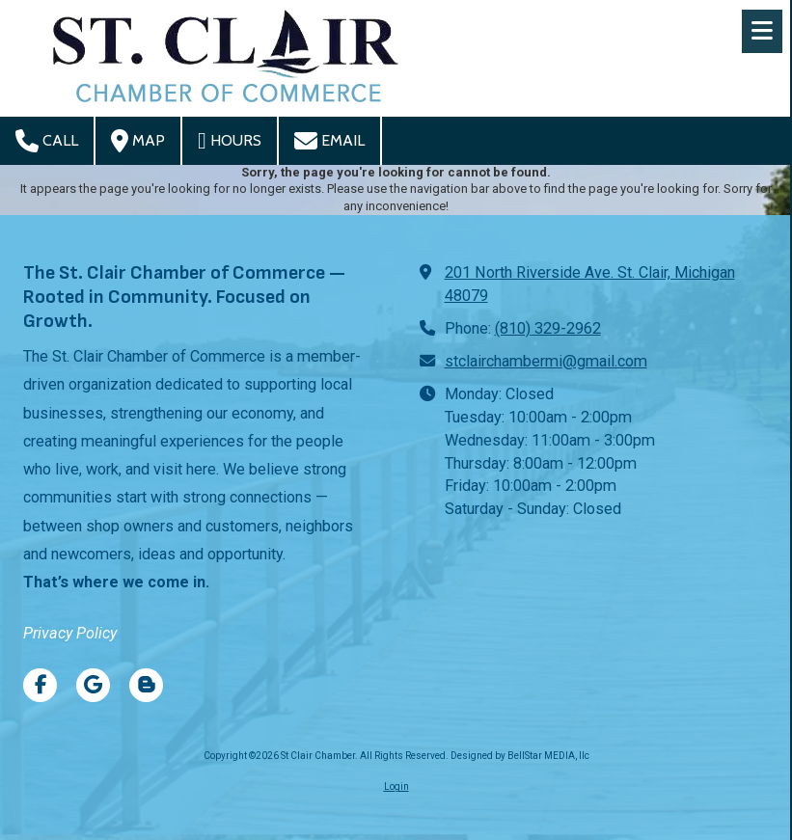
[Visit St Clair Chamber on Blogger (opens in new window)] (146, 685)
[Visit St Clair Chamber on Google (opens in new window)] (93, 685)
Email (329, 140)
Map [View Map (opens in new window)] (138, 140)
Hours (229, 140)
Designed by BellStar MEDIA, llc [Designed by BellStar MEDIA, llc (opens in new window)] (520, 755)
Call (46, 140)
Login (396, 786)
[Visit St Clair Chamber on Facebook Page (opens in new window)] (40, 685)
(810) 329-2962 (548, 328)
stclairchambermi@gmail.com (546, 361)
